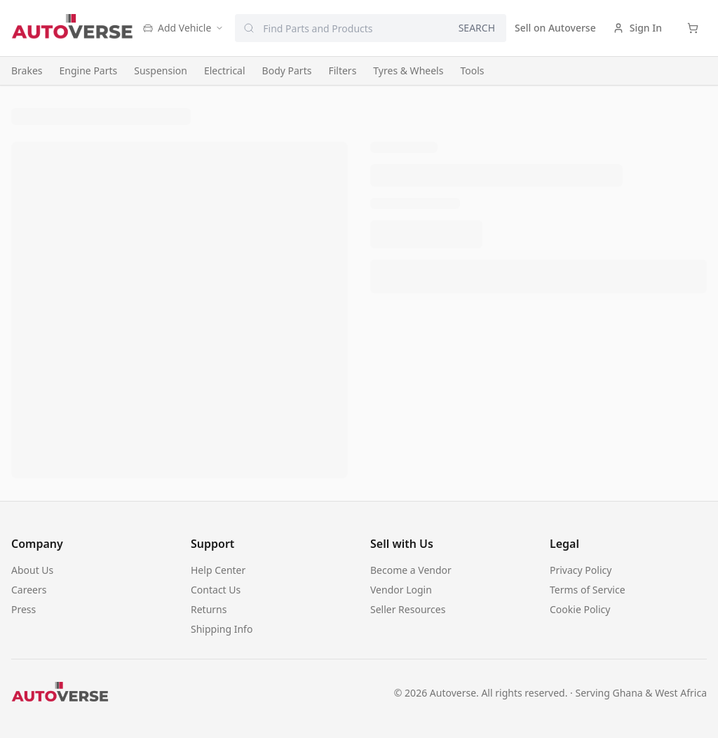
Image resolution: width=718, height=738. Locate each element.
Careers (28, 589)
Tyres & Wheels (408, 70)
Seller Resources (407, 609)
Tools (472, 70)
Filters (342, 70)
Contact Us (216, 589)
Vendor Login (401, 589)
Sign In (637, 27)
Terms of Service (587, 589)
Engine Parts (89, 70)
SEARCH (477, 27)
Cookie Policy (580, 609)
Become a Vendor (411, 570)
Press (23, 609)
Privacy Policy (580, 570)
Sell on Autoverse (555, 27)
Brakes (27, 70)
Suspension (160, 70)
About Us (32, 570)
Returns (208, 609)
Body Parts (287, 70)
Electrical (224, 70)
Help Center (218, 570)
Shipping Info (221, 629)
